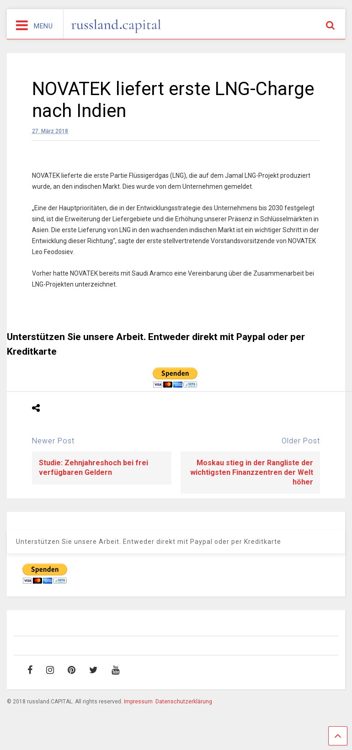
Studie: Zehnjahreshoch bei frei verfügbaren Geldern (93, 467)
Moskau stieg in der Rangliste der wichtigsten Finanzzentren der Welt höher (251, 472)
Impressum (138, 701)
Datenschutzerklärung (183, 701)
